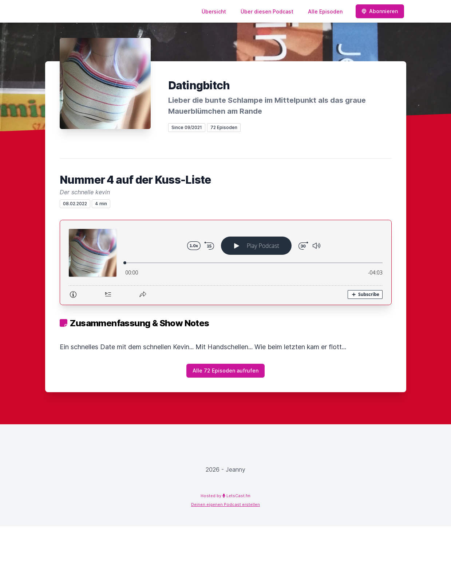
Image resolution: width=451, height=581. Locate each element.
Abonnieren (380, 11)
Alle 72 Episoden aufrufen (225, 370)
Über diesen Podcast (267, 11)
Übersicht (214, 11)
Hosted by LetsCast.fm (225, 495)
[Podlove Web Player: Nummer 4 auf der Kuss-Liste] (225, 262)
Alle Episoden (325, 11)
